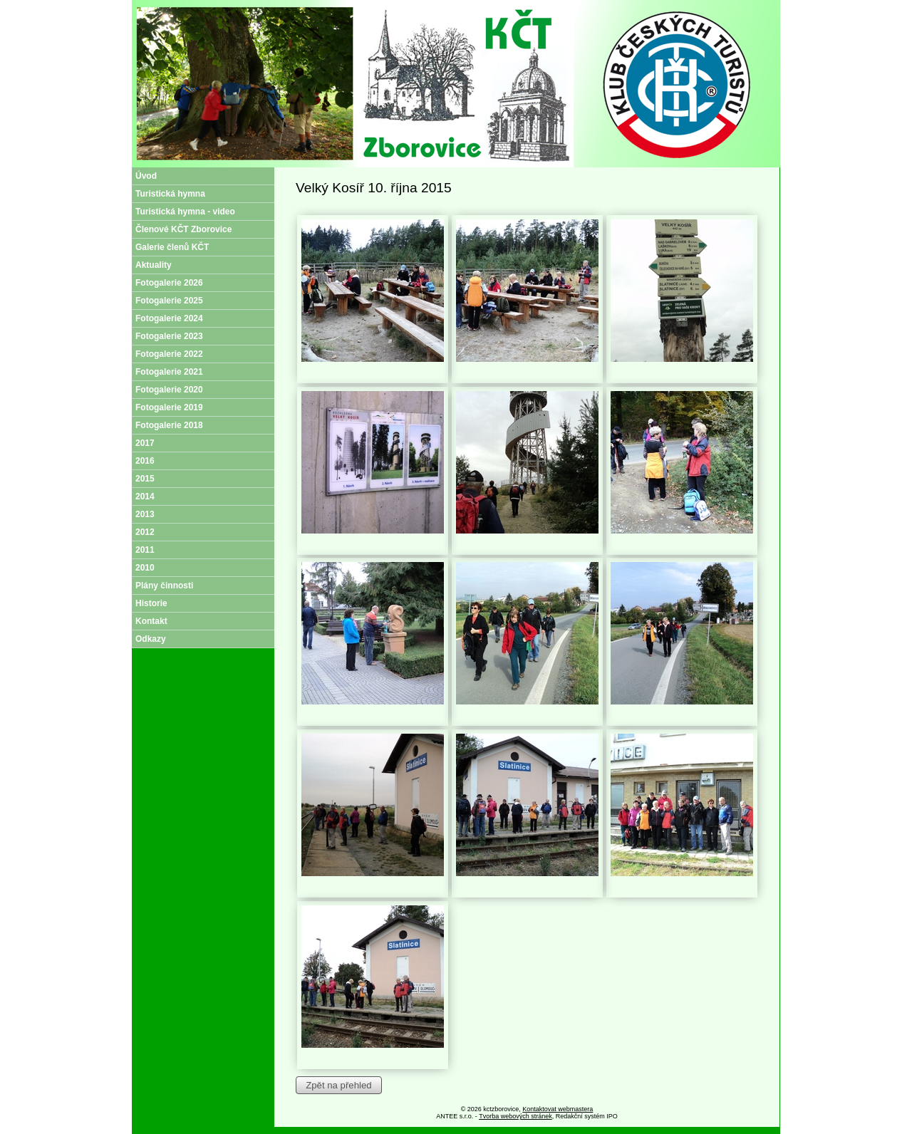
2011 (145, 550)
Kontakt (151, 621)
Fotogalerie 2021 (169, 372)
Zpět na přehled (338, 1085)
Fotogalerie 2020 (169, 390)
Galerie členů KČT (172, 247)
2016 (145, 461)
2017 (145, 443)
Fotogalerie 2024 (169, 318)
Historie (151, 603)
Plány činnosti (164, 586)
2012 (145, 532)
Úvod (146, 176)
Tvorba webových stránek (515, 1116)
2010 (145, 568)
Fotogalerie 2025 (169, 301)
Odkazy (150, 639)
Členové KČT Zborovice (183, 229)
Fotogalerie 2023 (169, 336)
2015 (145, 479)
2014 (145, 496)
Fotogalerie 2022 (169, 354)
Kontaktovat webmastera (557, 1109)
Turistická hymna (170, 194)
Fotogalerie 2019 (169, 407)
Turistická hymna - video (185, 212)
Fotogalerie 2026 (169, 283)
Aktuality (153, 265)
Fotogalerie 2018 (169, 425)
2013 (145, 514)
